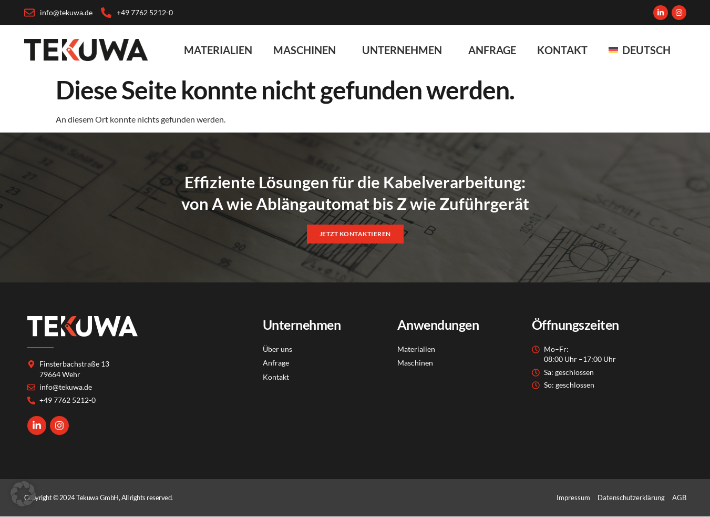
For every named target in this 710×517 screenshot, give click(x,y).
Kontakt (562, 50)
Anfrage (492, 50)
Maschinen (307, 50)
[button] (23, 494)
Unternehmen (404, 50)
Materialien (218, 50)
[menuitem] (642, 50)
